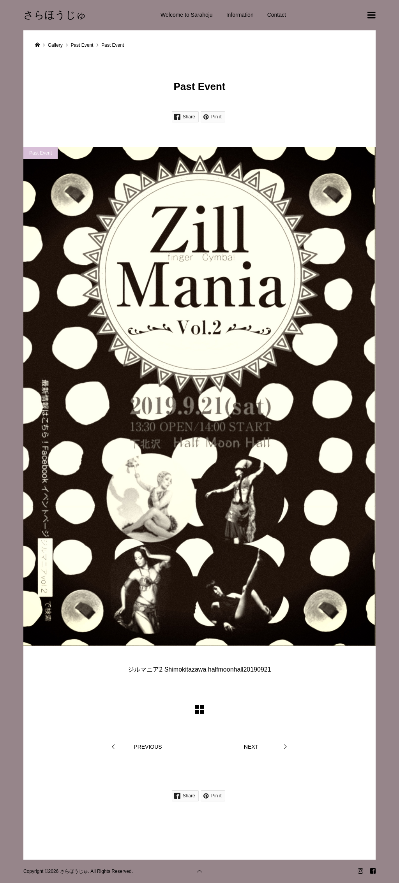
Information (240, 15)
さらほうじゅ (55, 15)
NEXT (251, 747)
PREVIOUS (148, 747)
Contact (276, 15)
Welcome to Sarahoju (187, 15)
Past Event (40, 153)
